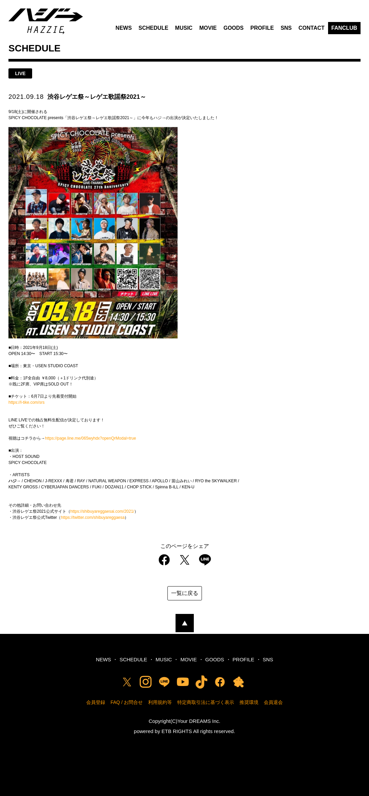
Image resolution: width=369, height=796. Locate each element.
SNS (286, 28)
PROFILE (262, 28)
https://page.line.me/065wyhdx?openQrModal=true (90, 438)
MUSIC (184, 28)
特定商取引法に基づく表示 (205, 702)
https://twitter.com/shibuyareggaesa (92, 517)
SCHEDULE (153, 28)
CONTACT (312, 28)
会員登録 (95, 702)
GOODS (234, 28)
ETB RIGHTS (177, 731)
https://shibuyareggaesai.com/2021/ (102, 511)
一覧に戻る (184, 593)
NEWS (124, 28)
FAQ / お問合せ (127, 702)
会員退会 (273, 702)
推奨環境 (248, 702)
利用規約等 (160, 702)
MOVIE (208, 28)
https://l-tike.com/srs (26, 402)
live (20, 73)
